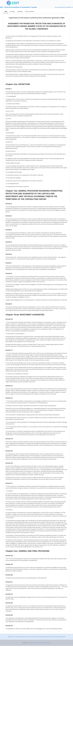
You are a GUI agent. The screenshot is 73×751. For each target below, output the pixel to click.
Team (16, 636)
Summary (12, 11)
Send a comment (29, 11)
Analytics (69, 7)
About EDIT (11, 636)
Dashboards (62, 636)
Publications (22, 636)
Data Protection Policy (46, 642)
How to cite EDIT (31, 636)
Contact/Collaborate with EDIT (45, 636)
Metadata (20, 11)
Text (5, 11)
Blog (56, 636)
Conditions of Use (37, 642)
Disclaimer (30, 642)
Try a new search (60, 7)
